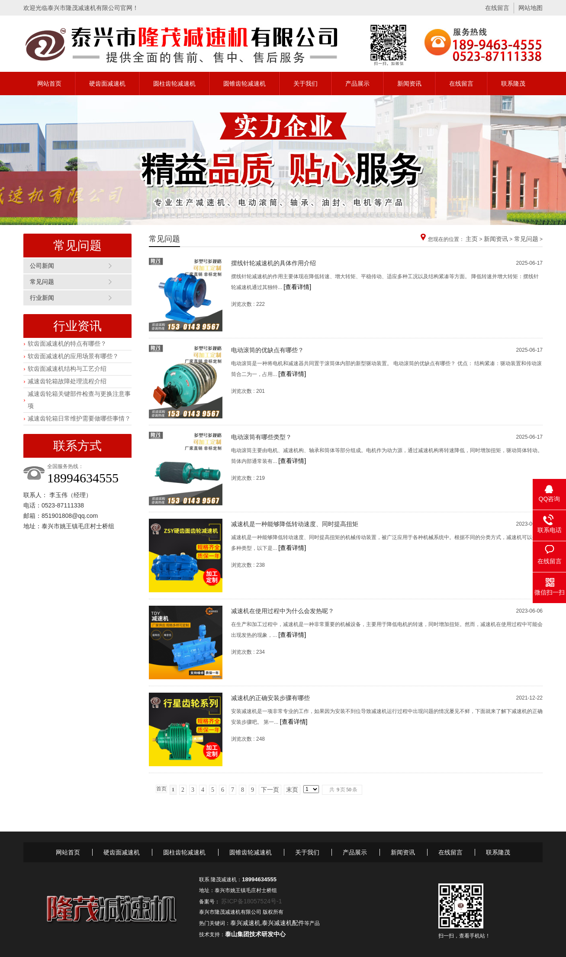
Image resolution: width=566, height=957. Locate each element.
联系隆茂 (513, 83)
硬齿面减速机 (107, 83)
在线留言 (497, 7)
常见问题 (42, 281)
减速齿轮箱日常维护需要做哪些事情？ (79, 418)
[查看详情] (297, 286)
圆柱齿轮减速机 (174, 83)
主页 (472, 238)
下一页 (270, 790)
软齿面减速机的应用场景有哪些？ (73, 356)
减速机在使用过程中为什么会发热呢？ (282, 610)
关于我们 (305, 83)
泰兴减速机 (245, 922)
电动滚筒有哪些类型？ (261, 437)
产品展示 (357, 83)
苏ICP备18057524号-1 (251, 901)
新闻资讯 (409, 83)
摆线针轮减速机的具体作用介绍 (273, 263)
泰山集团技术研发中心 (255, 934)
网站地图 (530, 7)
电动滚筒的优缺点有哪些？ (267, 350)
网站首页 (49, 83)
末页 (292, 790)
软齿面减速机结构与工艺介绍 (67, 368)
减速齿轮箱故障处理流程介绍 (67, 381)
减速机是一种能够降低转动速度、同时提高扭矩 (294, 523)
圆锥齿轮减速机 (244, 83)
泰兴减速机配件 (283, 922)
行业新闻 (42, 297)
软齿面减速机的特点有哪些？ (67, 343)
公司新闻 (42, 265)
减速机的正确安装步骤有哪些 (270, 697)
